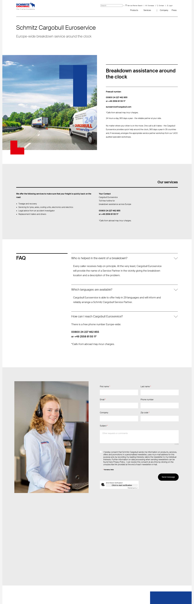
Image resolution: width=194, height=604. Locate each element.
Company (164, 10)
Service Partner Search (135, 6)
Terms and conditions (101, 598)
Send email (53, 554)
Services (147, 10)
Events (19, 559)
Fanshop (20, 564)
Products (134, 10)
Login (171, 6)
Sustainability (21, 574)
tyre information (23, 579)
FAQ (18, 569)
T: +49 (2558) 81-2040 (58, 559)
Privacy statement (124, 598)
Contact (161, 6)
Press (174, 10)
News (18, 554)
